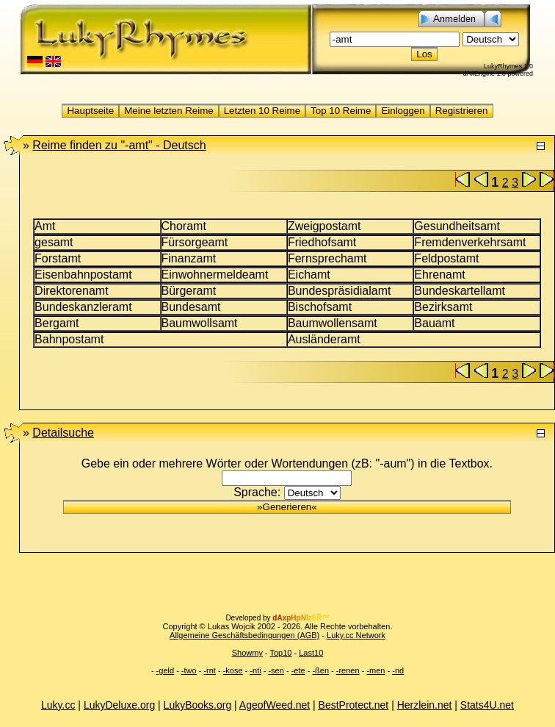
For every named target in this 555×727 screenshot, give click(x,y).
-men (375, 670)
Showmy (247, 652)
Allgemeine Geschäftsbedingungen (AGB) (244, 635)
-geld (165, 670)
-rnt (209, 670)
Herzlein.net (424, 705)
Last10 (311, 652)
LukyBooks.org (198, 705)
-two (189, 670)
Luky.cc (58, 705)
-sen (275, 670)
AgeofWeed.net (274, 705)
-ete (298, 670)
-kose (233, 670)
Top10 (280, 652)
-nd (398, 670)
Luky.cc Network (356, 635)
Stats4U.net (487, 705)
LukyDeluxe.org (119, 705)
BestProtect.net (354, 705)
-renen (348, 670)
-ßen (320, 670)
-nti (255, 670)
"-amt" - (119, 145)
